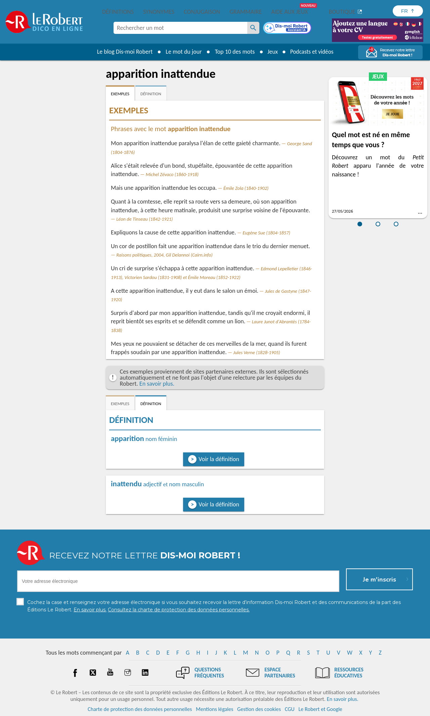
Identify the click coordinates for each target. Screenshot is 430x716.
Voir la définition (219, 459)
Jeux (271, 51)
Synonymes (158, 11)
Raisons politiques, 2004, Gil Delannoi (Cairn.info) (164, 255)
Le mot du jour (182, 51)
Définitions (118, 11)
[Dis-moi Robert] (288, 28)
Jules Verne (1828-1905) (256, 352)
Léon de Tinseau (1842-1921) (144, 219)
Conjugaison (202, 11)
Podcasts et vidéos (312, 51)
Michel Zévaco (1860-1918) (172, 174)
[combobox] (180, 28)
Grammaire (245, 11)
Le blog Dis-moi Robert (123, 51)
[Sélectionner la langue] (408, 10)
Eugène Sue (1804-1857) (266, 233)
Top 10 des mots (233, 51)
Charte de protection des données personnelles (140, 709)
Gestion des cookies (259, 709)
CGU (290, 709)
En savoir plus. (156, 383)
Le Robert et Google (320, 709)
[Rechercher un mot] (253, 28)
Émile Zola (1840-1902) (245, 188)
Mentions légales (214, 709)
